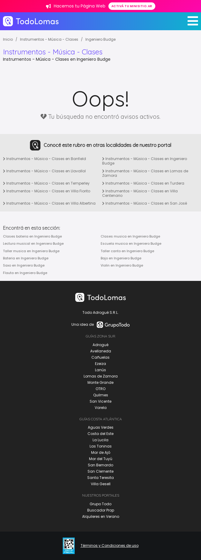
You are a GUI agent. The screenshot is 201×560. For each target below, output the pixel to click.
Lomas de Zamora (101, 376)
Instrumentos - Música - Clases (49, 39)
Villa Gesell (101, 483)
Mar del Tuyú (100, 458)
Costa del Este (100, 433)
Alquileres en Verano (100, 516)
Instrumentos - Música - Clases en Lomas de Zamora (145, 173)
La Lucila (100, 439)
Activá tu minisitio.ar (131, 6)
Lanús (100, 369)
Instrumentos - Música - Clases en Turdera (143, 183)
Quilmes (100, 395)
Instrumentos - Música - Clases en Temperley (46, 183)
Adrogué (100, 344)
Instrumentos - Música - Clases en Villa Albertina (49, 203)
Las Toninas (101, 446)
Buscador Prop (100, 510)
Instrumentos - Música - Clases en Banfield (44, 158)
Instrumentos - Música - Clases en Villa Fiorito (46, 191)
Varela (101, 407)
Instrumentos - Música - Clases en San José (144, 203)
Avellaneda (100, 351)
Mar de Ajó (100, 452)
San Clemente (100, 471)
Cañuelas (100, 357)
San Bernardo (100, 465)
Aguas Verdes (100, 427)
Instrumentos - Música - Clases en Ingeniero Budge (144, 161)
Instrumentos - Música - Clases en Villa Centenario (140, 193)
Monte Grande (100, 382)
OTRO (100, 388)
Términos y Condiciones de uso (110, 545)
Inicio (8, 39)
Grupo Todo (100, 503)
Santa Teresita (100, 477)
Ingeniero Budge (100, 39)
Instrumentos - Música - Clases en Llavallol (44, 171)
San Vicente (100, 401)
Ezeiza (100, 363)
